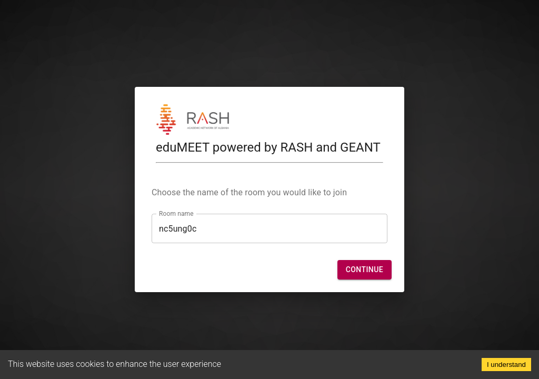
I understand (506, 364)
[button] (364, 270)
